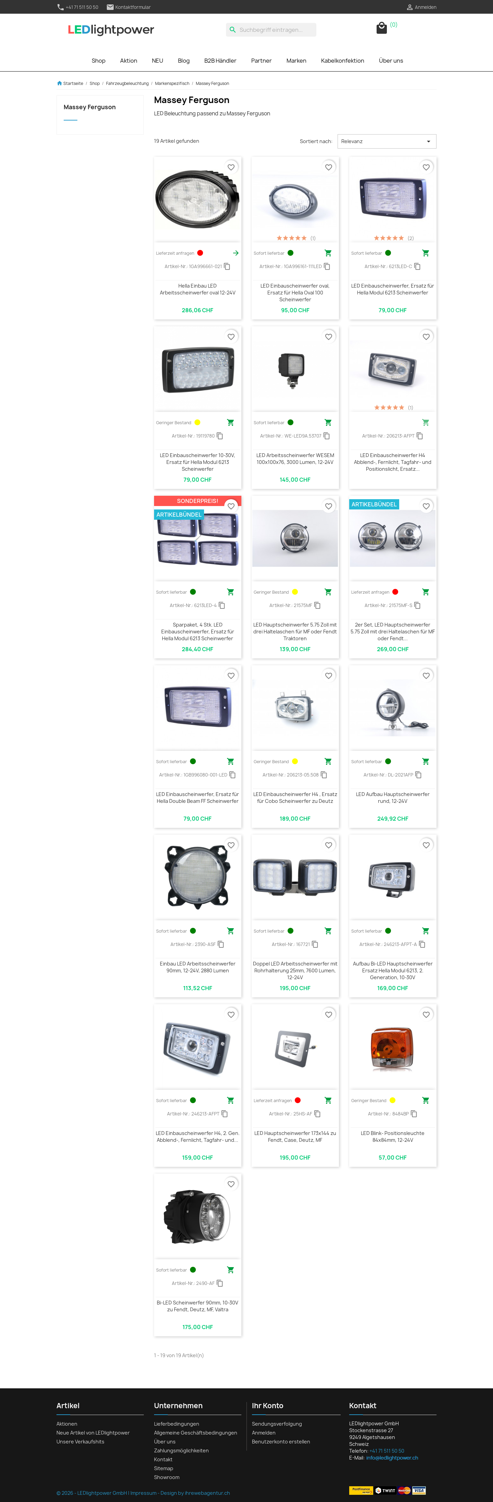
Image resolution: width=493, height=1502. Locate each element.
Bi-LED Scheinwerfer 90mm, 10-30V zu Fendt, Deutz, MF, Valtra (197, 1306)
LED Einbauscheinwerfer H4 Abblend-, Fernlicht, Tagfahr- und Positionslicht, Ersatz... (392, 462)
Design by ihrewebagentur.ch (195, 1493)
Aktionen (66, 1424)
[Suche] (271, 30)
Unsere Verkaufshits (80, 1441)
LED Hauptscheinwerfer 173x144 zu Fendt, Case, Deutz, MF (295, 1136)
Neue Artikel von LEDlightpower (93, 1432)
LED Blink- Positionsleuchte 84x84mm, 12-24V (393, 1136)
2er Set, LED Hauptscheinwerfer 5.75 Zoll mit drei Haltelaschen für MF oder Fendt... (393, 631)
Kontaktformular (128, 7)
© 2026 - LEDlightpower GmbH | (93, 1493)
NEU (157, 60)
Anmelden (264, 1432)
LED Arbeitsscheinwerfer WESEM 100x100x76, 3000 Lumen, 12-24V (295, 458)
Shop (98, 60)
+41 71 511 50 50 (77, 7)
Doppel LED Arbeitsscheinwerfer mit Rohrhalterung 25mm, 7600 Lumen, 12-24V (295, 970)
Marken (296, 60)
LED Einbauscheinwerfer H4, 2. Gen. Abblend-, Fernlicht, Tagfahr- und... (198, 1136)
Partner (261, 60)
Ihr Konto (267, 1405)
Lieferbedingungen (176, 1424)
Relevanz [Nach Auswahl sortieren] (387, 141)
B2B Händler (220, 60)
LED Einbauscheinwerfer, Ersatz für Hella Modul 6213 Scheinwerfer (392, 289)
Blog (184, 60)
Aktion (128, 60)
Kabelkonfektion (342, 60)
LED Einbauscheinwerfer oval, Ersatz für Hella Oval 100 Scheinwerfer (295, 292)
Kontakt (163, 1459)
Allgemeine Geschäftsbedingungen (195, 1432)
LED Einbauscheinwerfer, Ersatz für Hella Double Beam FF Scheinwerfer (197, 797)
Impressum (143, 1493)
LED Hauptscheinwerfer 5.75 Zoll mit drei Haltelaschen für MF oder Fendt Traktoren (295, 631)
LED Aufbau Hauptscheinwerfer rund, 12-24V (393, 797)
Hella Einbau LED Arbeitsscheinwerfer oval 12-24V (198, 289)
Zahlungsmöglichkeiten (181, 1450)
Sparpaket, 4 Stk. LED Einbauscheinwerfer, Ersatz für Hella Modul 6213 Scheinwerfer (197, 631)
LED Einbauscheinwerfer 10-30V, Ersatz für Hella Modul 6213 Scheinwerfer (197, 462)
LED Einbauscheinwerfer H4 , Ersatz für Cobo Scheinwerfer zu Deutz (295, 797)
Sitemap (163, 1468)
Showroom (166, 1477)
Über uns (391, 60)
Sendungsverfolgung (277, 1424)
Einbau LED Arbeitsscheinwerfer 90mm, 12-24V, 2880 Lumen (198, 967)
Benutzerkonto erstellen (281, 1441)
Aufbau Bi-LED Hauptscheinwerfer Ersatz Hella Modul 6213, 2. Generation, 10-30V (393, 970)
